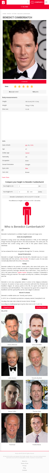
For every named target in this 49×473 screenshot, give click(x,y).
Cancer (27, 153)
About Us (24, 461)
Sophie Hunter (22, 272)
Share (7, 177)
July (26, 145)
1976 (31, 145)
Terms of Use (24, 463)
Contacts (24, 470)
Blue (26, 168)
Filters (24, 7)
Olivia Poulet (24, 259)
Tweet (3, 177)
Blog (24, 468)
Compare (37, 2)
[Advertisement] (24, 125)
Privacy (24, 465)
